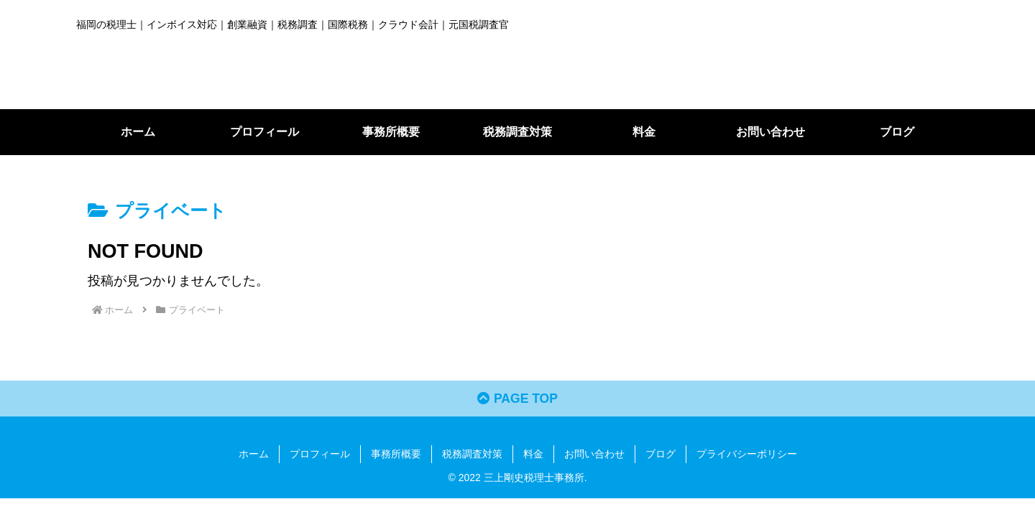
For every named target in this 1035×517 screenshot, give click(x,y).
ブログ (660, 454)
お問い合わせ (594, 454)
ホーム (254, 454)
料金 (533, 454)
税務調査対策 (472, 454)
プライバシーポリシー (746, 454)
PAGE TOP (517, 400)
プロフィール (320, 454)
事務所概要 (396, 454)
